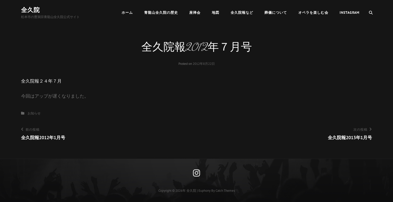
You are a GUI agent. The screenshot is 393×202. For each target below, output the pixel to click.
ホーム (127, 12)
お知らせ (34, 113)
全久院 (30, 10)
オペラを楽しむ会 (313, 12)
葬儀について (275, 12)
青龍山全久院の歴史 (161, 12)
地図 (215, 12)
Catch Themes (225, 190)
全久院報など (242, 12)
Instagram (349, 12)
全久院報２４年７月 (41, 81)
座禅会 (195, 12)
